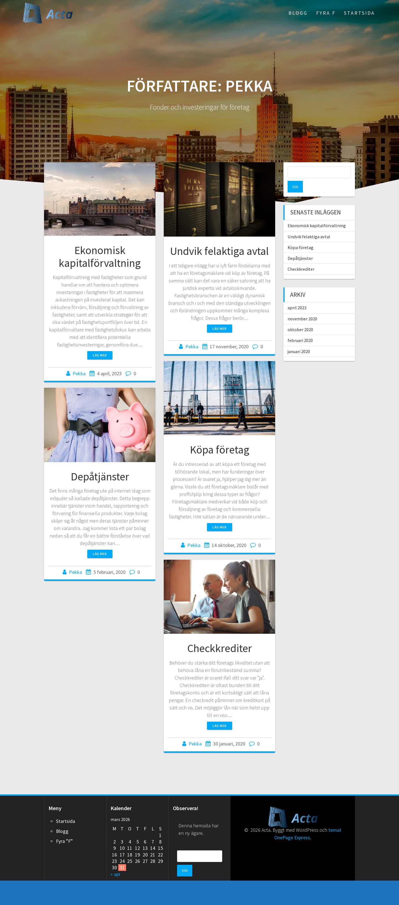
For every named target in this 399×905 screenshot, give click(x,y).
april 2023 (297, 296)
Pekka (79, 373)
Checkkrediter (219, 667)
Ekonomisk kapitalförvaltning (100, 256)
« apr (116, 874)
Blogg (298, 13)
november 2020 (302, 307)
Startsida (359, 13)
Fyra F (326, 13)
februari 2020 (300, 328)
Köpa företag (219, 463)
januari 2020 (299, 340)
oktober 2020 (300, 318)
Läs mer (100, 355)
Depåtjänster (100, 476)
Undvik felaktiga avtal (219, 251)
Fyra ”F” (64, 841)
